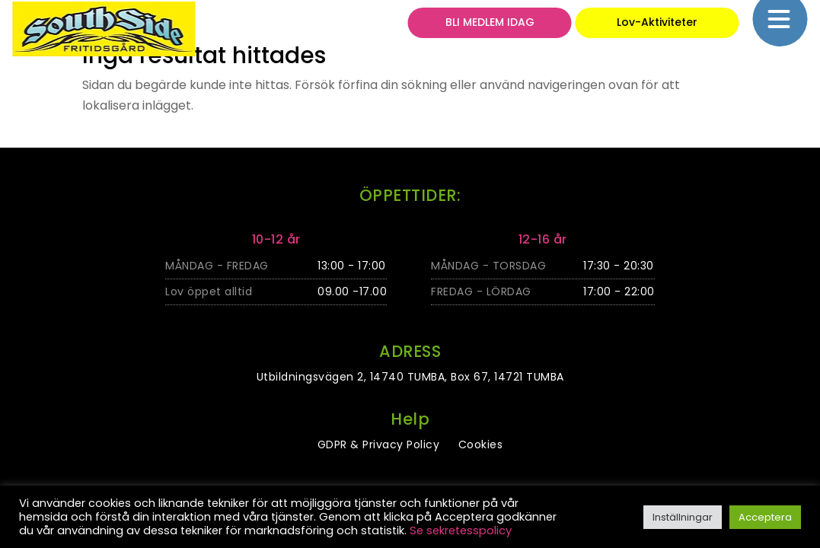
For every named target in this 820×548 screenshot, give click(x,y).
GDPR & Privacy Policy (378, 444)
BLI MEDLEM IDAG (489, 28)
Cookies (480, 444)
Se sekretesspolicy (461, 530)
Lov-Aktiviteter (657, 28)
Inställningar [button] (682, 517)
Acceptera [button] (765, 517)
